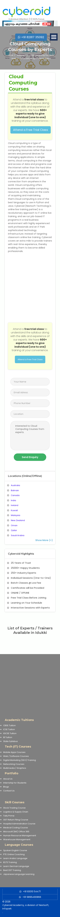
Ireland (14, 505)
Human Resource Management (19, 835)
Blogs (6, 786)
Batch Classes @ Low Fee (24, 582)
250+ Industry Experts (21, 572)
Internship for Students (14, 782)
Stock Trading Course (14, 807)
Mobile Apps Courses (14, 752)
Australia (15, 485)
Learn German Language (16, 866)
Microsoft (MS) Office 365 (16, 831)
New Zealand (18, 520)
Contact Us (9, 790)
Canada (15, 495)
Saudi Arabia (17, 535)
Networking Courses (13, 764)
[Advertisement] (30, 683)
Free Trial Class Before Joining (26, 597)
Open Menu (54, 37)
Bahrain (15, 490)
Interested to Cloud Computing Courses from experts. (30, 435)
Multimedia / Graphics (14, 768)
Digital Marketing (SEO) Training (19, 760)
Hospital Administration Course (19, 823)
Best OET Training (12, 870)
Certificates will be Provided (25, 587)
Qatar (14, 530)
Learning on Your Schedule (24, 602)
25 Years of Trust (19, 562)
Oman (14, 525)
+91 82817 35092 (31, 37)
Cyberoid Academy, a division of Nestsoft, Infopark (25, 907)
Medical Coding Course (15, 827)
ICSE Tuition (9, 729)
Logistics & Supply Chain (15, 811)
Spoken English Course (15, 850)
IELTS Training (10, 862)
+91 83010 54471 (32, 891)
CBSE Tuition (9, 725)
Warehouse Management (16, 839)
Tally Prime (8, 815)
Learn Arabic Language (15, 858)
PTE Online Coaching (14, 854)
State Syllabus (10, 741)
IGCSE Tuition (9, 733)
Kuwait (14, 510)
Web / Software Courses (16, 756)
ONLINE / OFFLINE (18, 592)
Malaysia (15, 515)
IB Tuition (7, 737)
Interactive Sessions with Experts (28, 607)
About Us (7, 778)
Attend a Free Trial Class (30, 130)
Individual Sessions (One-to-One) (29, 577)
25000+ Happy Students (23, 568)
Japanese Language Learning (18, 874)
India (13, 500)
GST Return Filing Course (15, 819)
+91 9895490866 (32, 897)
